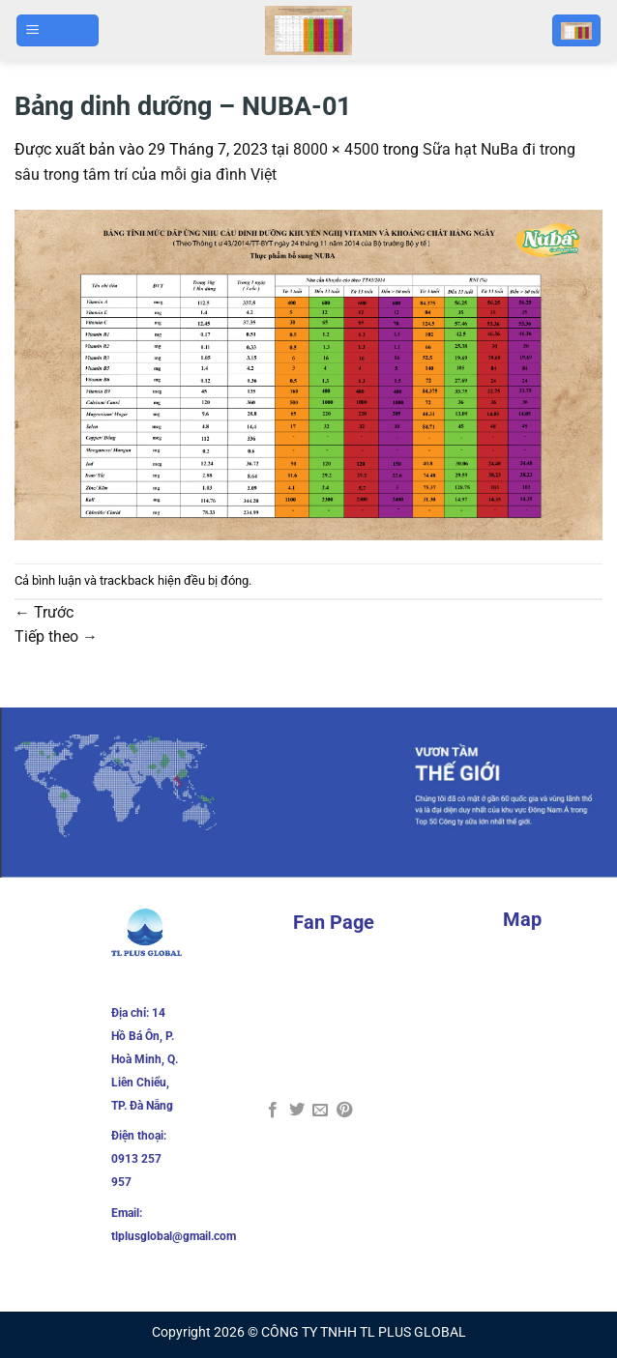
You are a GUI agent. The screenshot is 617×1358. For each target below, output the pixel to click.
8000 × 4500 (336, 149)
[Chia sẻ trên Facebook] (272, 1110)
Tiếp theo (56, 636)
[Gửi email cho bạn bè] (320, 1110)
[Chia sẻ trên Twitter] (297, 1110)
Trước (44, 612)
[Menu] (58, 30)
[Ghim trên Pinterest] (344, 1110)
